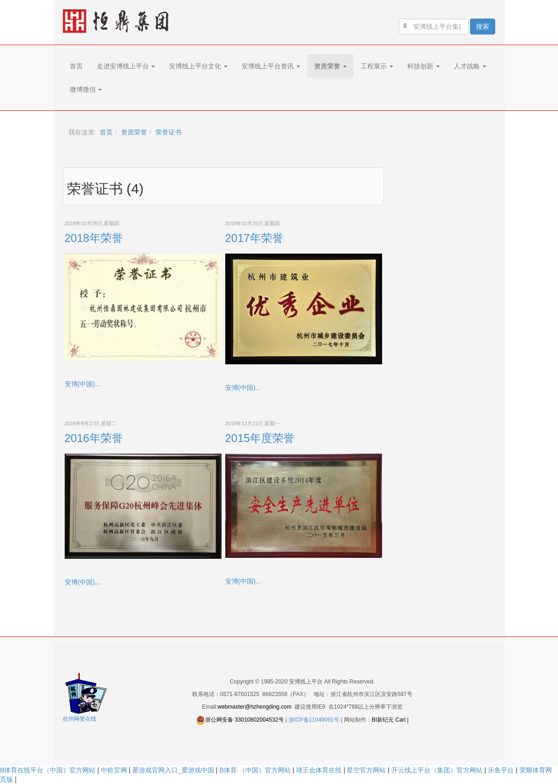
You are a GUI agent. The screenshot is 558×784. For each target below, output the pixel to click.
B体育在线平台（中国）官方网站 (47, 770)
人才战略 (470, 66)
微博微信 (86, 89)
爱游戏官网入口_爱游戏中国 (173, 770)
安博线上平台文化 (198, 66)
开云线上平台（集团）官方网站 (437, 770)
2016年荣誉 (94, 438)
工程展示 (377, 66)
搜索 (482, 26)
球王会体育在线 (319, 770)
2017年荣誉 (254, 238)
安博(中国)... (83, 384)
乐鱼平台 (501, 770)
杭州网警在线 (79, 719)
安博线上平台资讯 (271, 66)
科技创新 (423, 66)
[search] (434, 26)
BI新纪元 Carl (389, 720)
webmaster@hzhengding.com (254, 707)
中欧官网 (114, 770)
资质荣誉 (330, 66)
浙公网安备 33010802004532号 (244, 720)
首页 (76, 66)
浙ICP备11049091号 (314, 720)
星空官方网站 (366, 770)
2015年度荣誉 (260, 438)
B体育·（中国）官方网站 (254, 770)
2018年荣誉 (94, 238)
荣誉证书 (168, 132)
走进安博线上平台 (126, 66)
